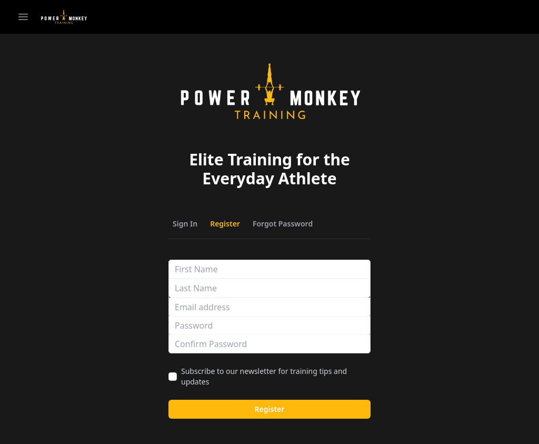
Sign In (185, 224)
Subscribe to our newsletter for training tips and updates (264, 376)
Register (225, 224)
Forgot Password (283, 224)
